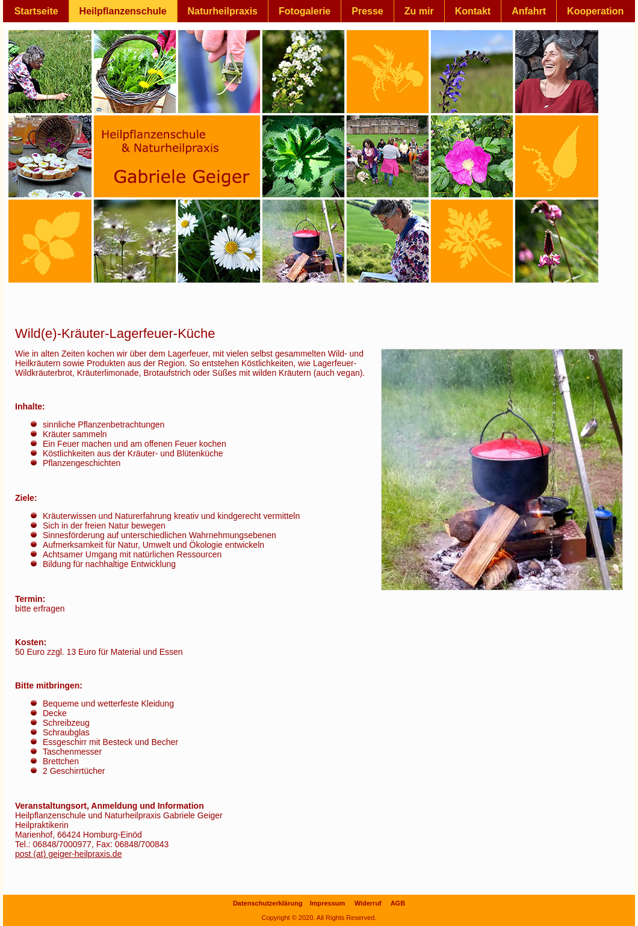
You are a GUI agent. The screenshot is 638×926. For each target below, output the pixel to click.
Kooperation (595, 11)
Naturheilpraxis (223, 11)
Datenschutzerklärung (268, 903)
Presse (367, 11)
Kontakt (473, 11)
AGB (398, 903)
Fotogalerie (304, 11)
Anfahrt (529, 11)
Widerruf (368, 903)
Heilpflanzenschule (123, 11)
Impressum (327, 903)
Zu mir (419, 11)
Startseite (36, 11)
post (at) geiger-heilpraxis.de (68, 854)
